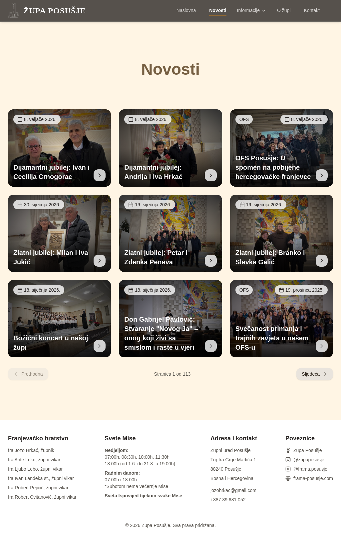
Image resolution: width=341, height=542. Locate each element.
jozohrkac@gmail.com (233, 490)
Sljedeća (315, 374)
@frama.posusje (306, 469)
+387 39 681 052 (228, 499)
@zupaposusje (304, 459)
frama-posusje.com (309, 478)
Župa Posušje (303, 450)
